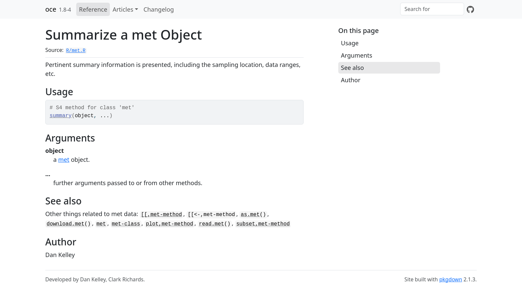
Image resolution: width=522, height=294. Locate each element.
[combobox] (432, 9)
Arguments (356, 55)
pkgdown (450, 279)
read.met (211, 224)
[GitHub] (470, 9)
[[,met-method (161, 215)
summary (61, 116)
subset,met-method (263, 224)
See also (352, 68)
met (63, 159)
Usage (350, 43)
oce (50, 9)
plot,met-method (169, 224)
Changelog (158, 9)
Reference (93, 9)
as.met (250, 215)
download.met (65, 224)
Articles (123, 9)
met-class (126, 224)
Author (351, 80)
